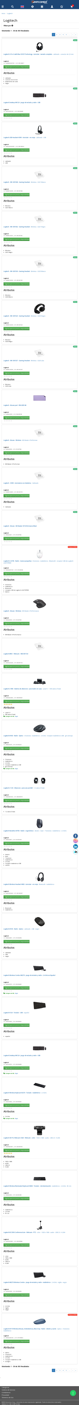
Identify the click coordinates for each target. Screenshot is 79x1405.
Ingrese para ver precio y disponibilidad (17, 67)
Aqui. (16, 716)
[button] (22, 7)
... (69, 35)
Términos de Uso (7, 1397)
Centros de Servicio (8, 1390)
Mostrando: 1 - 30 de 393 (15, 31)
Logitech (10, 13)
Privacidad (5, 1395)
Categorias (5, 1387)
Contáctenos (6, 1392)
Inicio (3, 13)
